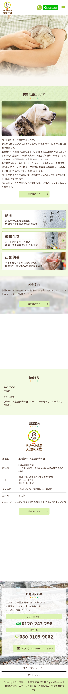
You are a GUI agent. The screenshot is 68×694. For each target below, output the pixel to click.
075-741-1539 (26, 480)
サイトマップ (34, 674)
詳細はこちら (34, 194)
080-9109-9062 (26, 482)
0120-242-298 (26, 476)
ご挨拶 (7, 391)
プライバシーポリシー (34, 668)
